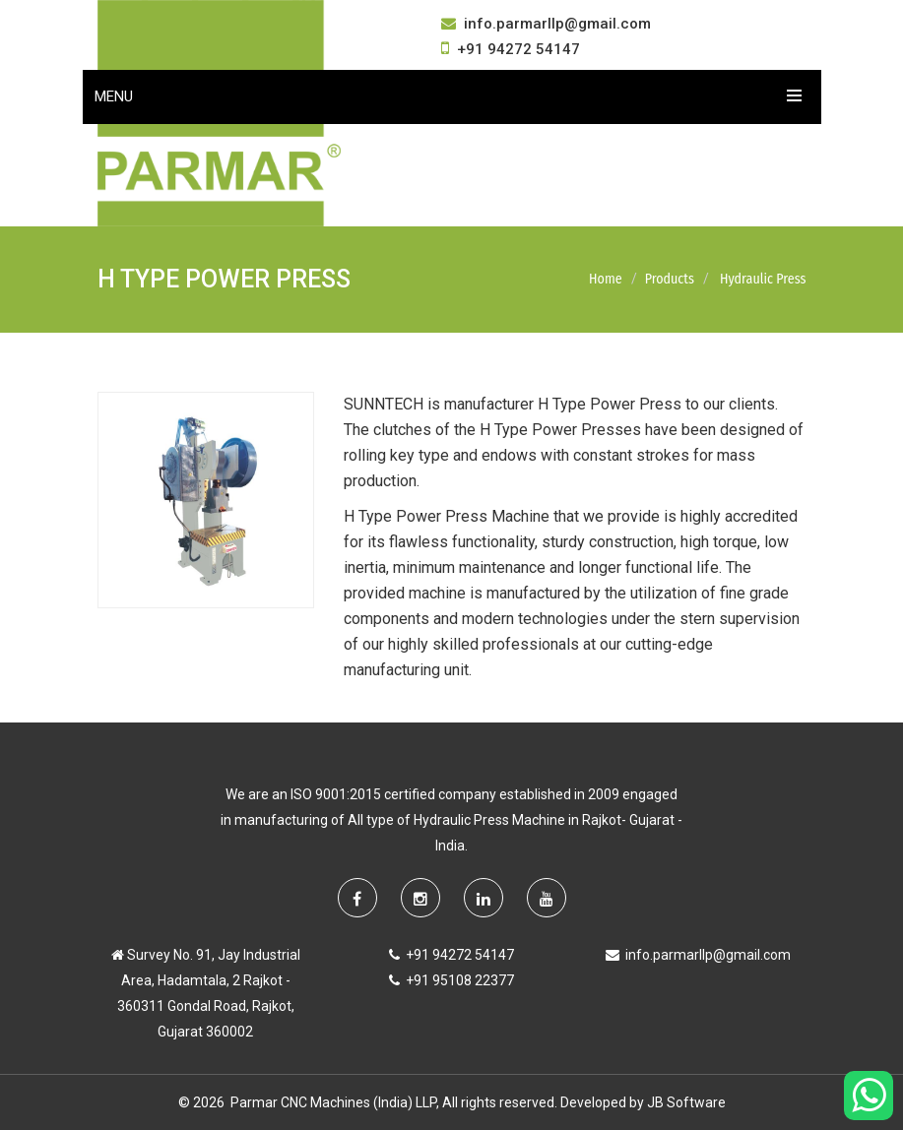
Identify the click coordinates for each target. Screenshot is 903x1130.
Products (669, 279)
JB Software (686, 1102)
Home (605, 279)
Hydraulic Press (763, 279)
